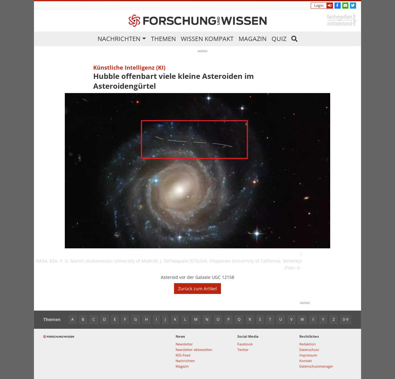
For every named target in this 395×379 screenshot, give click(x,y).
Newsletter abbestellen (194, 349)
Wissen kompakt (207, 39)
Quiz (279, 39)
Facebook (245, 344)
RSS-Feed (183, 355)
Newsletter (184, 344)
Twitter (243, 349)
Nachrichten (119, 39)
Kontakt (305, 360)
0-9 (345, 319)
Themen (163, 39)
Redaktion (307, 344)
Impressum (308, 355)
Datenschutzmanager (316, 366)
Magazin (253, 39)
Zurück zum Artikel (197, 288)
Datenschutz (309, 349)
